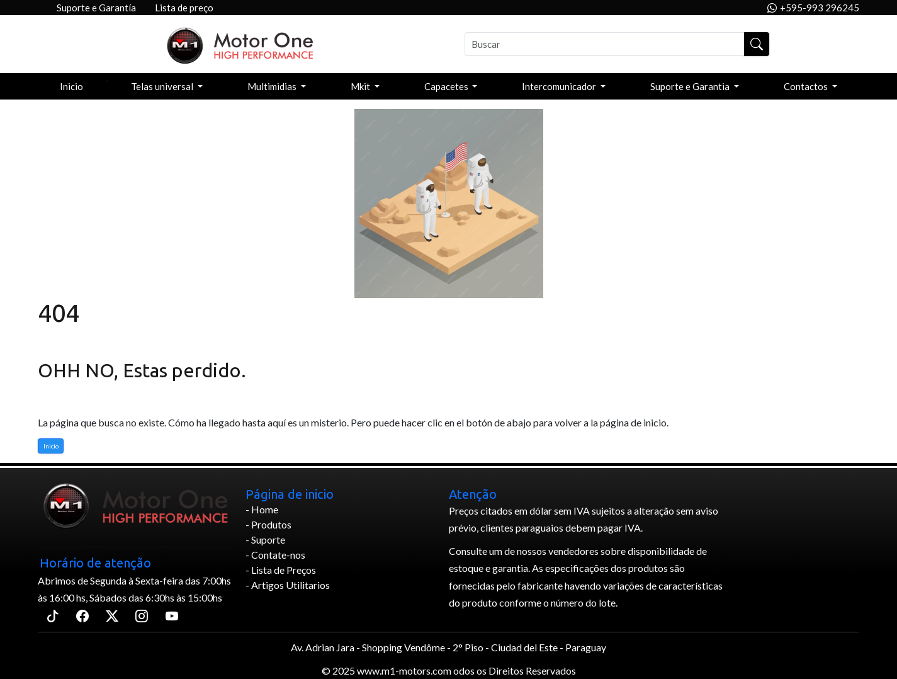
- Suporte (265, 539)
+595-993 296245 (813, 8)
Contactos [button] (807, 86)
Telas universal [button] (163, 86)
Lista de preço (184, 7)
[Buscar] (605, 44)
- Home (261, 509)
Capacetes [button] (447, 86)
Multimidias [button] (272, 86)
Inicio (71, 86)
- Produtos (268, 524)
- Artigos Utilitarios (287, 585)
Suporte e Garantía (96, 7)
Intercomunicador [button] (560, 86)
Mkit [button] (361, 86)
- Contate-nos (275, 555)
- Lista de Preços (280, 570)
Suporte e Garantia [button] (690, 86)
